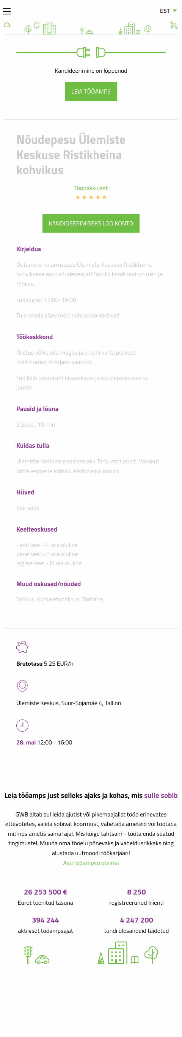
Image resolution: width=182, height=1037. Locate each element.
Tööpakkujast (91, 187)
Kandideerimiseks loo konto (91, 223)
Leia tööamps (91, 91)
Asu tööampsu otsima (91, 862)
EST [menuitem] (165, 10)
